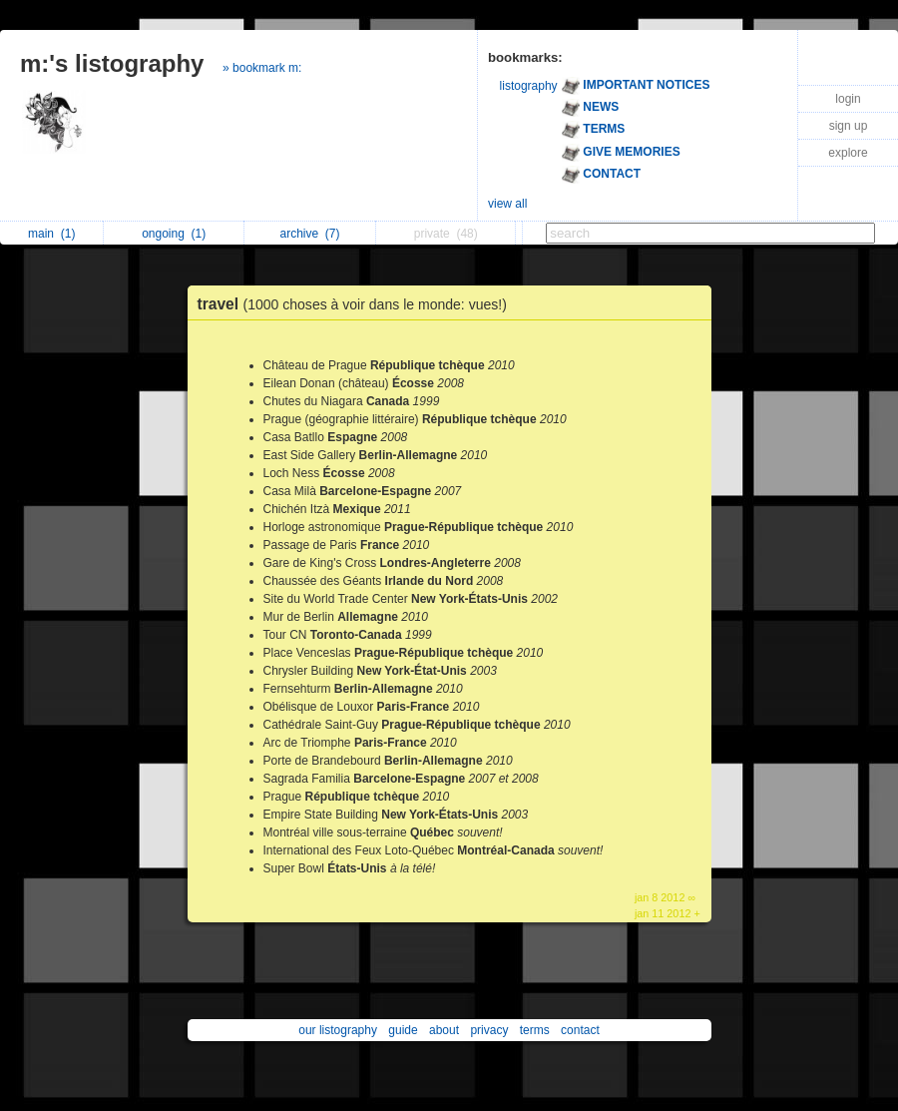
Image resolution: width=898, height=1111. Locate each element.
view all (507, 204)
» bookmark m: (262, 68)
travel (357, 303)
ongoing (174, 234)
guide (402, 1030)
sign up (848, 126)
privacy (489, 1030)
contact (580, 1030)
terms (535, 1030)
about (444, 1030)
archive (309, 234)
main (51, 234)
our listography (337, 1030)
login (847, 99)
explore (847, 153)
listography (529, 86)
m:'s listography (112, 63)
